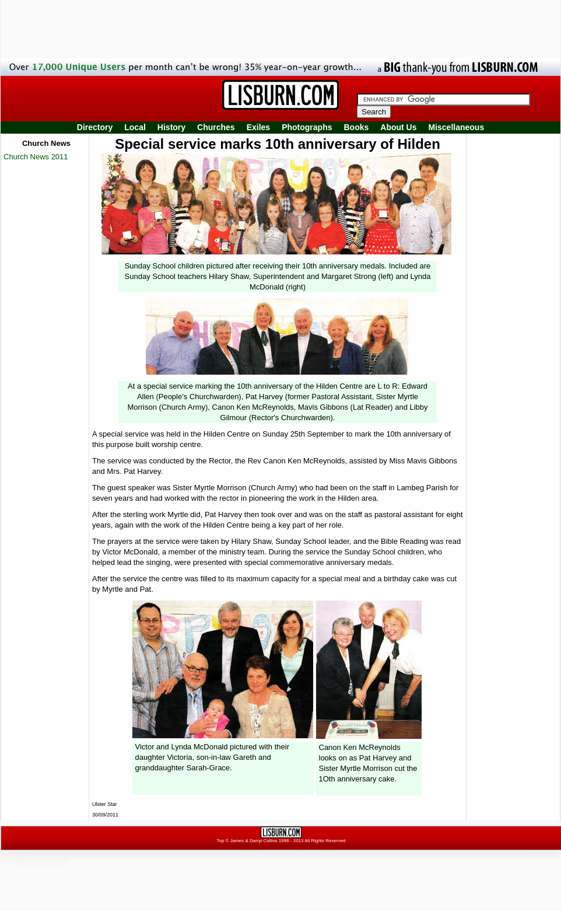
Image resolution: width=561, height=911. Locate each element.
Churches (216, 127)
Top (220, 840)
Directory (95, 127)
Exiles (258, 127)
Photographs (307, 127)
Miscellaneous (457, 127)
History (171, 127)
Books (356, 127)
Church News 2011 (35, 156)
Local (135, 127)
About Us (398, 127)
